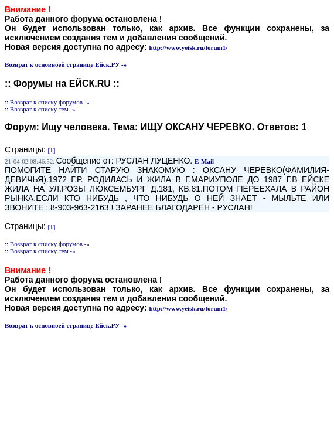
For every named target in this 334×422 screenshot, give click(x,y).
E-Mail (204, 161)
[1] (52, 150)
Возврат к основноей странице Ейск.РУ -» (66, 64)
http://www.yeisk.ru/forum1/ (188, 47)
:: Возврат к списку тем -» (40, 109)
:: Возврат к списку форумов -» (47, 102)
